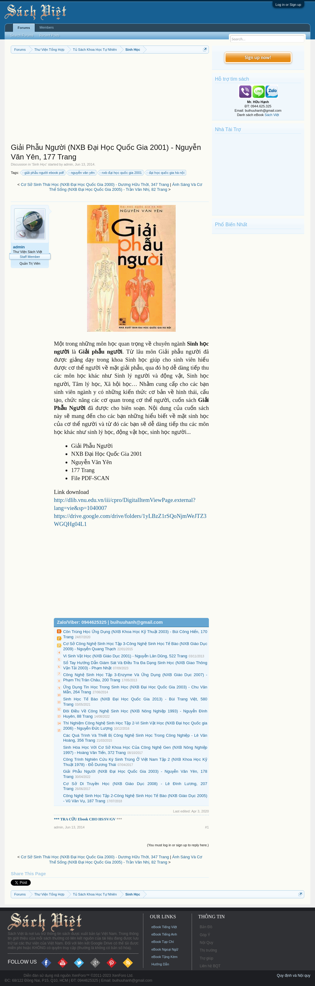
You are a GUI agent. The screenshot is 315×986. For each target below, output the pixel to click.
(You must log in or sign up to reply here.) (178, 845)
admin (68, 164)
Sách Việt (272, 115)
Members (47, 27)
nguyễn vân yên (82, 172)
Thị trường (208, 950)
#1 (207, 827)
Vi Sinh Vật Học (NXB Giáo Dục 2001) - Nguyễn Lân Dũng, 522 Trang (125, 656)
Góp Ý (205, 935)
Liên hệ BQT (210, 966)
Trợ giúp (206, 958)
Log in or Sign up (288, 4)
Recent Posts (49, 35)
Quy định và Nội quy (293, 975)
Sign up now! (258, 57)
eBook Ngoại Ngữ (164, 949)
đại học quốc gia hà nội (166, 172)
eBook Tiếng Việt (164, 927)
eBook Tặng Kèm (164, 957)
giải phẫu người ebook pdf (43, 172)
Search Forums (21, 35)
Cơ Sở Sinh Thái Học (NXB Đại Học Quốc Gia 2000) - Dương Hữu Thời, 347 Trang (95, 184)
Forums (24, 28)
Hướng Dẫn (160, 964)
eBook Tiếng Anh (164, 934)
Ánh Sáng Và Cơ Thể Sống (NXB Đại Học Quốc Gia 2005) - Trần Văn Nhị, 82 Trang (125, 187)
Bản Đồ (206, 927)
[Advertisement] (110, 100)
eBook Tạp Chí (162, 942)
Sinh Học (39, 164)
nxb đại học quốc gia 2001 (121, 172)
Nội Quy (206, 942)
